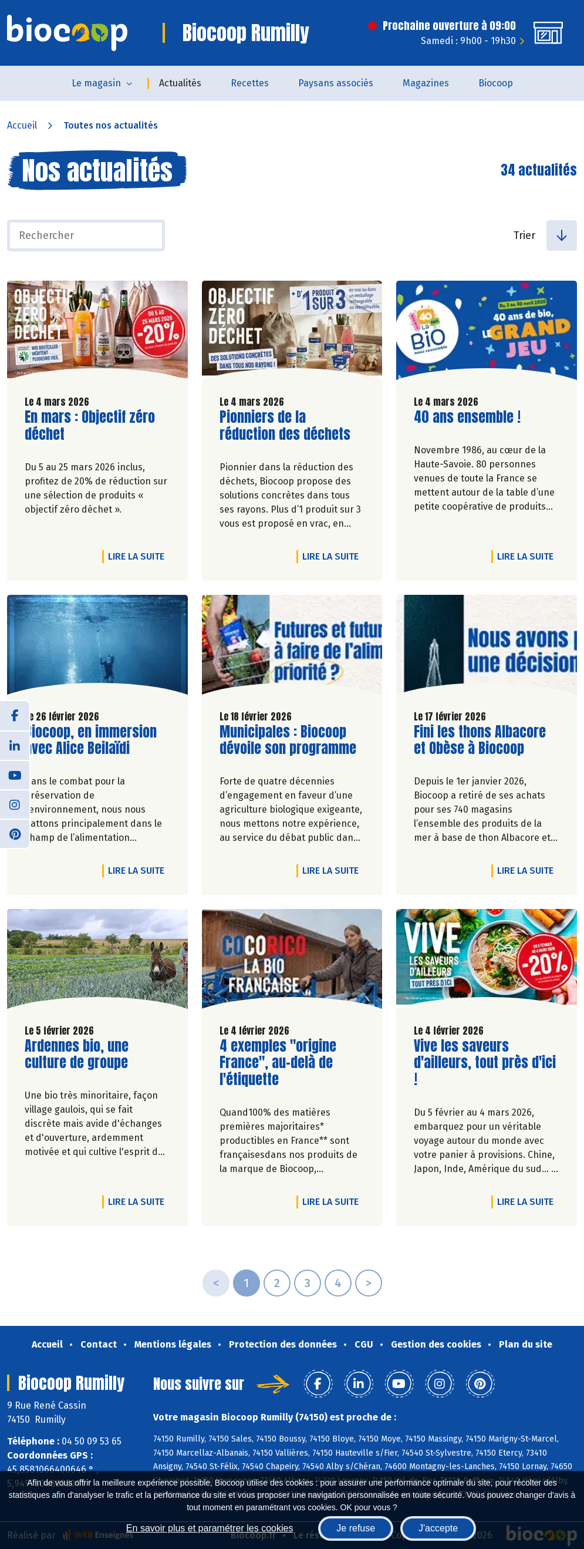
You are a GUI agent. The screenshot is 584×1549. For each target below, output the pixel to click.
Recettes (250, 83)
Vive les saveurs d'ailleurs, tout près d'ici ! (485, 1063)
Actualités (180, 83)
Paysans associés (335, 83)
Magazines (426, 83)
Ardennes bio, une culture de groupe (91, 1055)
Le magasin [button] (96, 83)
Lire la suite (139, 556)
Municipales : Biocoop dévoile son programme (288, 740)
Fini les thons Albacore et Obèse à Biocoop (481, 740)
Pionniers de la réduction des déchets (286, 426)
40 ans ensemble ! (467, 417)
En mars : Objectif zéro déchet (91, 426)
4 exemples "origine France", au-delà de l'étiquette (286, 1063)
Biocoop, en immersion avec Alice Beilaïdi (91, 740)
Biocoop (495, 83)
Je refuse (355, 1528)
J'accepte (438, 1528)
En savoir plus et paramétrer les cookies (209, 1528)
